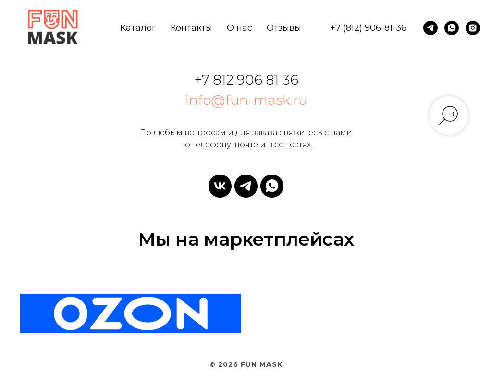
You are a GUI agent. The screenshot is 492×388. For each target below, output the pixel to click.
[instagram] (473, 28)
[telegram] (430, 28)
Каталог (138, 28)
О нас (239, 28)
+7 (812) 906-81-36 (368, 28)
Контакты (191, 28)
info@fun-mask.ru (246, 100)
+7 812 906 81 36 (246, 80)
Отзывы (284, 28)
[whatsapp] (451, 28)
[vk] (220, 186)
